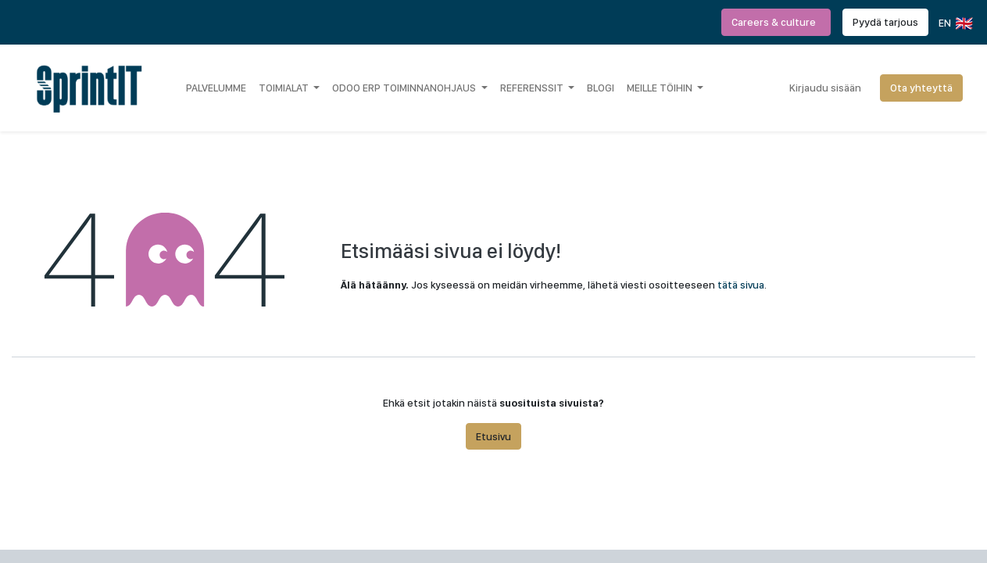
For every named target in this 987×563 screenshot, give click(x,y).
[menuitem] (216, 88)
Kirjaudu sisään (825, 87)
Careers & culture (776, 22)
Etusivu (493, 436)
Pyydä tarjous (885, 22)
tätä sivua (740, 284)
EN (954, 23)
